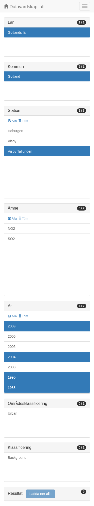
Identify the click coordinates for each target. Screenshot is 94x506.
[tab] (47, 494)
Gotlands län (18, 32)
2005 (12, 347)
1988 (12, 388)
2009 (12, 326)
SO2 (11, 239)
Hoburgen (15, 131)
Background (17, 458)
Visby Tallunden (20, 151)
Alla (12, 121)
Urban (12, 413)
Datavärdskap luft (24, 6)
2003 (12, 367)
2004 (12, 357)
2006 (12, 336)
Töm (23, 121)
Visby (12, 141)
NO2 (11, 229)
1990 (12, 377)
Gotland (14, 76)
